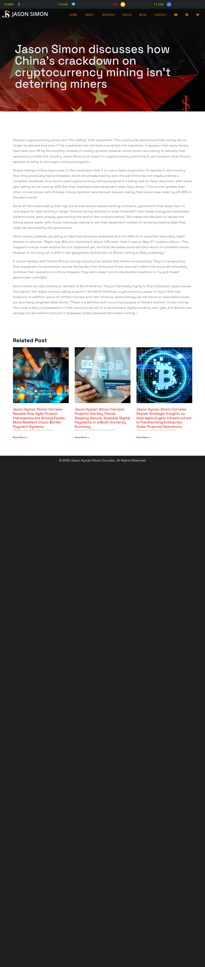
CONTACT (160, 15)
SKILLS (127, 15)
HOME (73, 15)
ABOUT (89, 15)
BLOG (142, 15)
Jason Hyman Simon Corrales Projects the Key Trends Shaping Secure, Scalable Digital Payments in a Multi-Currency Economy (102, 418)
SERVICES (108, 15)
